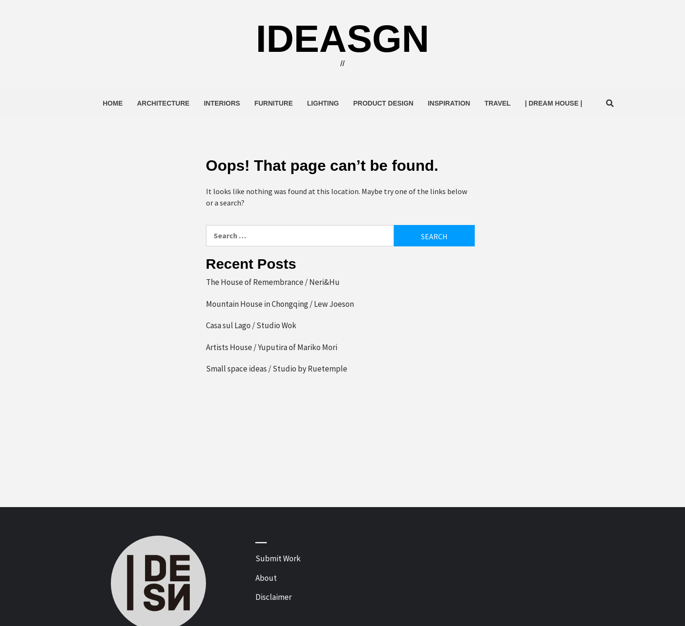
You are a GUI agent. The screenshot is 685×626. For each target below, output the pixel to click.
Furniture (273, 103)
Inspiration (449, 103)
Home (113, 103)
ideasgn (343, 39)
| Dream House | (553, 103)
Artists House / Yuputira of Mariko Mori (271, 347)
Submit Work (278, 558)
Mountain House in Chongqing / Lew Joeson (280, 304)
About (266, 578)
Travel (497, 103)
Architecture (163, 103)
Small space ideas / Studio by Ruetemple (276, 368)
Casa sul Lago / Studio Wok (251, 325)
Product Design (383, 103)
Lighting (323, 103)
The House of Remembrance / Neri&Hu (273, 282)
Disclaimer (273, 597)
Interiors (222, 103)
